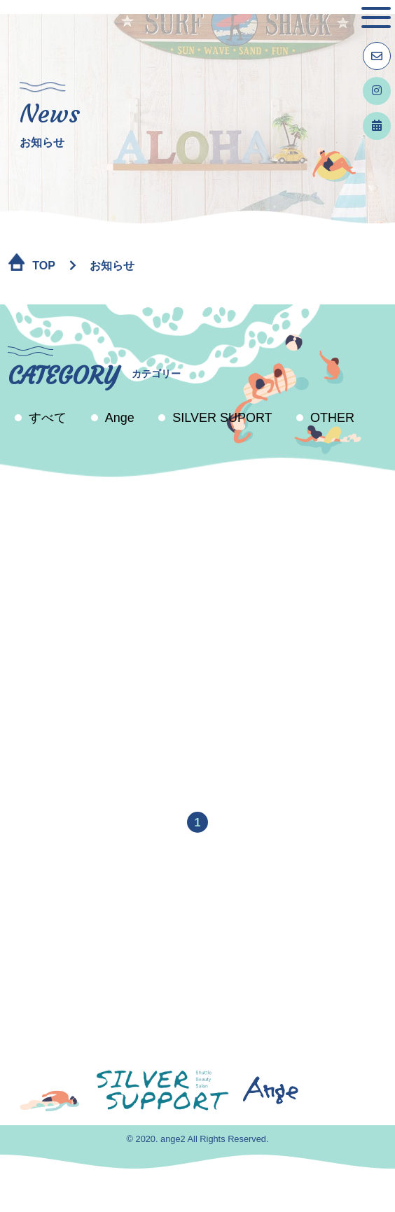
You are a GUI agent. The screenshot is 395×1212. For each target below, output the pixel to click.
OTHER (332, 418)
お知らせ (112, 266)
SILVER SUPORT (222, 418)
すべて (48, 418)
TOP (43, 266)
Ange (119, 418)
